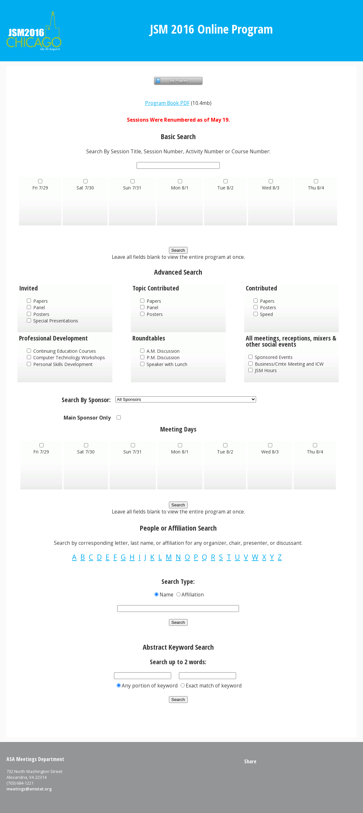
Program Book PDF (167, 103)
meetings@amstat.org (29, 789)
